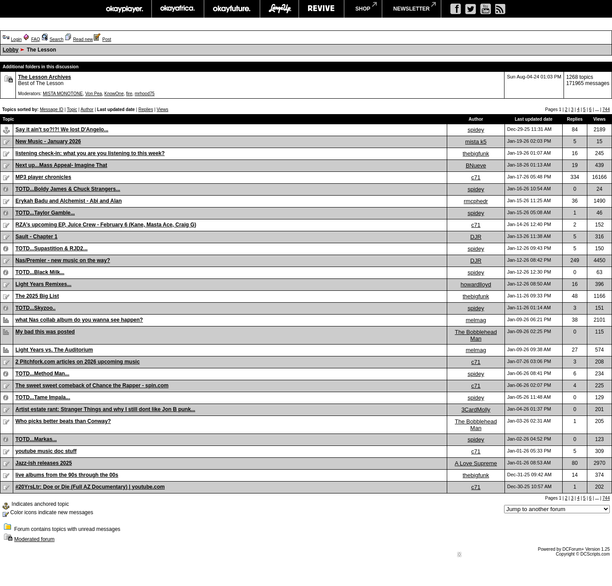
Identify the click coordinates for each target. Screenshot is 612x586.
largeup (279, 9)
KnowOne (114, 93)
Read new (83, 39)
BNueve (476, 165)
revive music (321, 9)
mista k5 (475, 141)
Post (106, 39)
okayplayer (124, 9)
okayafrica (178, 9)
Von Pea (93, 93)
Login (16, 39)
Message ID (51, 109)
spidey (475, 129)
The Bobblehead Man (476, 335)
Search (56, 39)
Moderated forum (34, 539)
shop (363, 9)
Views (163, 109)
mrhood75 (145, 93)
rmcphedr (476, 201)
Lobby (11, 50)
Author (87, 109)
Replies (145, 109)
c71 (476, 177)
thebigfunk (476, 153)
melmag (476, 320)
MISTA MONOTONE (63, 93)
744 (606, 109)
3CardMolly (475, 409)
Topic (72, 109)
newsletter (411, 9)
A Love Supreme (476, 463)
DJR (475, 237)
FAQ (35, 39)
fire (129, 93)
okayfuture (232, 9)
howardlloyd (475, 284)
